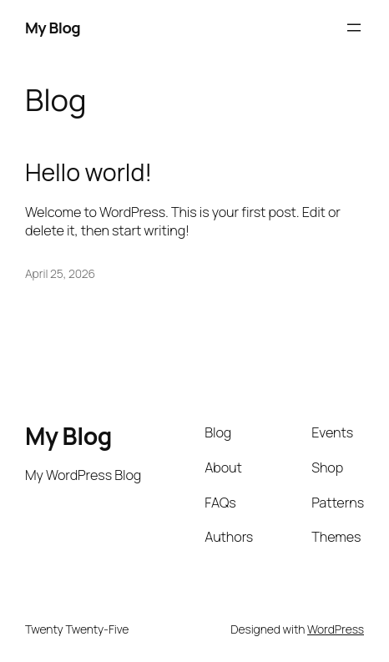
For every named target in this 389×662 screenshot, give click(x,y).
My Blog (52, 27)
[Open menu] (354, 28)
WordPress (335, 629)
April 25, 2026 (60, 273)
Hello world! (88, 172)
